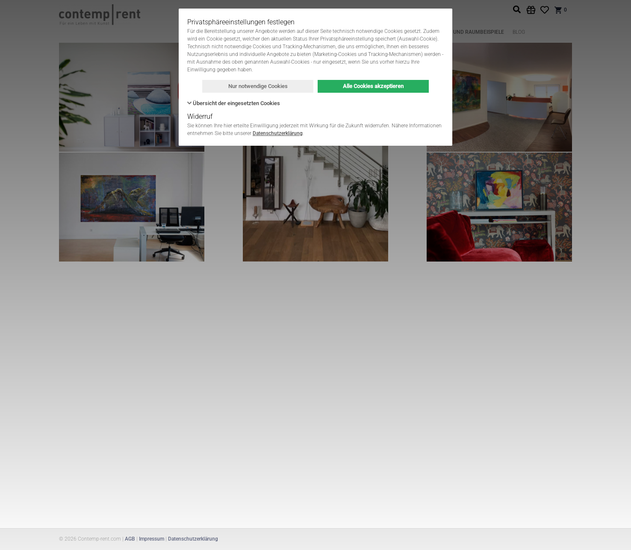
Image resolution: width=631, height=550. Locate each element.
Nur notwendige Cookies (258, 86)
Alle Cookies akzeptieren (373, 86)
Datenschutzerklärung (278, 133)
